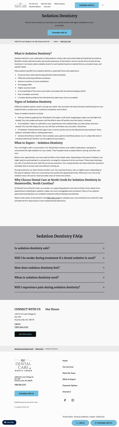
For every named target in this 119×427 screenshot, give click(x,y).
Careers (92, 416)
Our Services (33, 4)
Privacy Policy (68, 416)
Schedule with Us (86, 5)
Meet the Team (46, 4)
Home (65, 360)
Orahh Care (100, 416)
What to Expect (59, 4)
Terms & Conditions (81, 416)
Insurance (47, 6)
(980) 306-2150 (65, 41)
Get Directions (25, 334)
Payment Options (35, 6)
